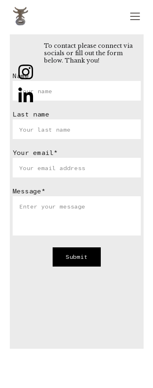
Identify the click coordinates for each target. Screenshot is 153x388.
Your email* (35, 152)
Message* (29, 191)
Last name (31, 114)
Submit (77, 256)
